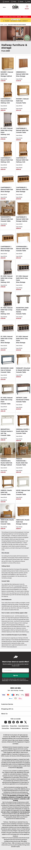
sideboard (4, 604)
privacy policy (5, 680)
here (27, 631)
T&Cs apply (20, 767)
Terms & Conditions (15, 728)
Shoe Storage (5, 552)
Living (5, 24)
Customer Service (7, 704)
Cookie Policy (5, 726)
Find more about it (12, 646)
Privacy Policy (13, 726)
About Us (4, 713)
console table (18, 586)
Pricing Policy (5, 728)
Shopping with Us (7, 709)
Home (1, 24)
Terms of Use (25, 728)
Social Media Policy (23, 726)
